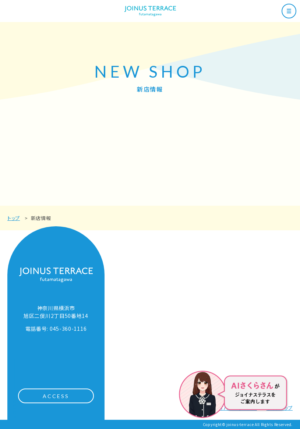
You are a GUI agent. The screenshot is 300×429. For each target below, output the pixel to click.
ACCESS (56, 396)
